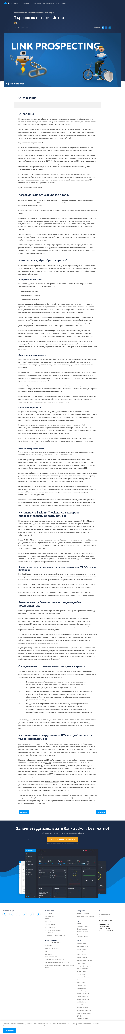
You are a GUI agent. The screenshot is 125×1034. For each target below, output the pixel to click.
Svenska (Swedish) (82, 968)
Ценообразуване (48, 3)
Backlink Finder (79, 592)
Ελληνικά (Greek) (82, 985)
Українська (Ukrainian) (84, 1013)
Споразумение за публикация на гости (57, 962)
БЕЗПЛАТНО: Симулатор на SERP (55, 935)
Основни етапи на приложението (82, 933)
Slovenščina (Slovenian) (84, 1010)
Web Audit (48, 921)
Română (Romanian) (83, 1005)
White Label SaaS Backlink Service (55, 943)
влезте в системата (55, 843)
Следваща (101, 812)
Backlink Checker (87, 521)
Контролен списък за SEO (53, 930)
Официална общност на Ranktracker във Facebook (18, 914)
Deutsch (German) (82, 946)
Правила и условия (83, 913)
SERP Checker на (76, 580)
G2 (38, 914)
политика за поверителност (24, 1026)
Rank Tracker (48, 913)
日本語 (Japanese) (82, 957)
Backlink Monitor (50, 927)
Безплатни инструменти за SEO (54, 959)
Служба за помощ (82, 936)
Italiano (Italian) (81, 954)
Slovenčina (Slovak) (82, 1007)
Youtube (11, 914)
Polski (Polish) (81, 963)
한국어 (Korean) (81, 1016)
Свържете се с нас (104, 914)
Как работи (37, 3)
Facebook (4, 914)
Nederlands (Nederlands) (84, 960)
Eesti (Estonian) (81, 988)
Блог (57, 3)
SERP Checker (51, 161)
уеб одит (47, 763)
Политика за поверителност (85, 916)
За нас (101, 917)
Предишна (23, 812)
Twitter (25, 914)
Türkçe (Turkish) (81, 971)
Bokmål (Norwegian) (83, 1018)
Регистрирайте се (113, 3)
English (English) (81, 943)
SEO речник (48, 954)
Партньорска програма (52, 948)
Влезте (100, 3)
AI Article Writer (50, 933)
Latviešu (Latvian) (82, 1002)
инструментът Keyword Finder (70, 161)
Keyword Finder (49, 916)
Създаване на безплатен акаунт (62, 839)
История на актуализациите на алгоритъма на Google (59, 966)
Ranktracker (11, 3)
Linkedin (32, 914)
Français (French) (82, 952)
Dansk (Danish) (81, 982)
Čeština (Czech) (81, 979)
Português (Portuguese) (84, 966)
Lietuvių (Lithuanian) (83, 999)
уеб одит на (65, 317)
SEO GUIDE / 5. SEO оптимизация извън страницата (34, 13)
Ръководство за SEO (51, 957)
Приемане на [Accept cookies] (9, 1030)
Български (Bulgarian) (83, 977)
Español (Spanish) (82, 949)
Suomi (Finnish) (81, 991)
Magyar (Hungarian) (83, 993)
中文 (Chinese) (81, 974)
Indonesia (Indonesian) (83, 996)
